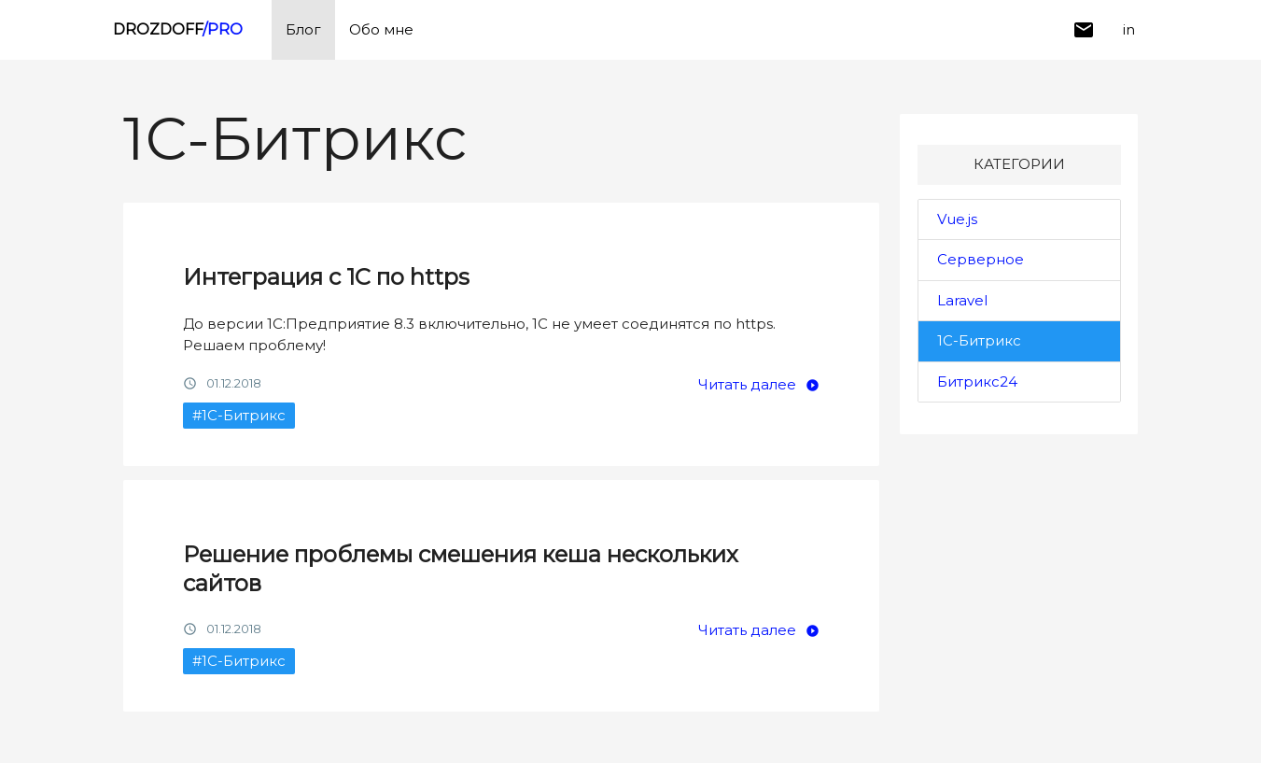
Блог (303, 29)
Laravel (962, 300)
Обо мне (381, 29)
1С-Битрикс (979, 340)
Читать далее (747, 384)
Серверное (980, 259)
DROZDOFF (178, 29)
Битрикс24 (977, 381)
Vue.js (957, 219)
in (1129, 29)
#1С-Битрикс (239, 415)
